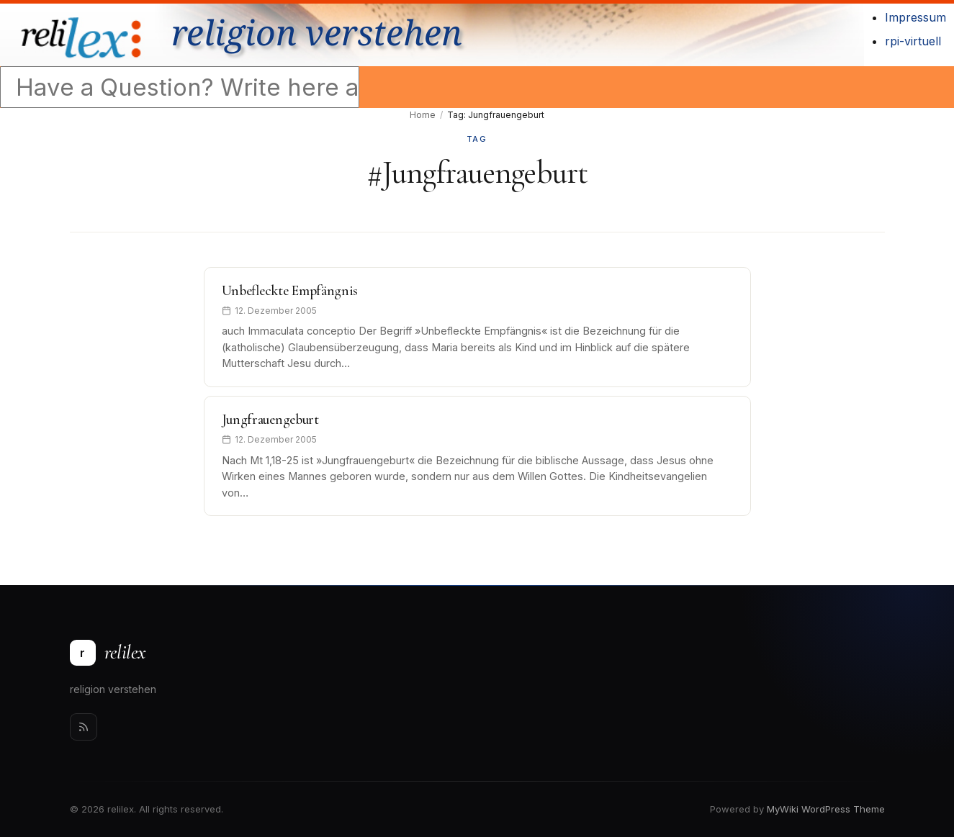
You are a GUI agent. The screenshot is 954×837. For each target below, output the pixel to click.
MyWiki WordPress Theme (826, 809)
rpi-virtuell (913, 41)
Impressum (915, 17)
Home (423, 114)
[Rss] (83, 727)
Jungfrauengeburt (270, 419)
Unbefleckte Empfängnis (290, 290)
